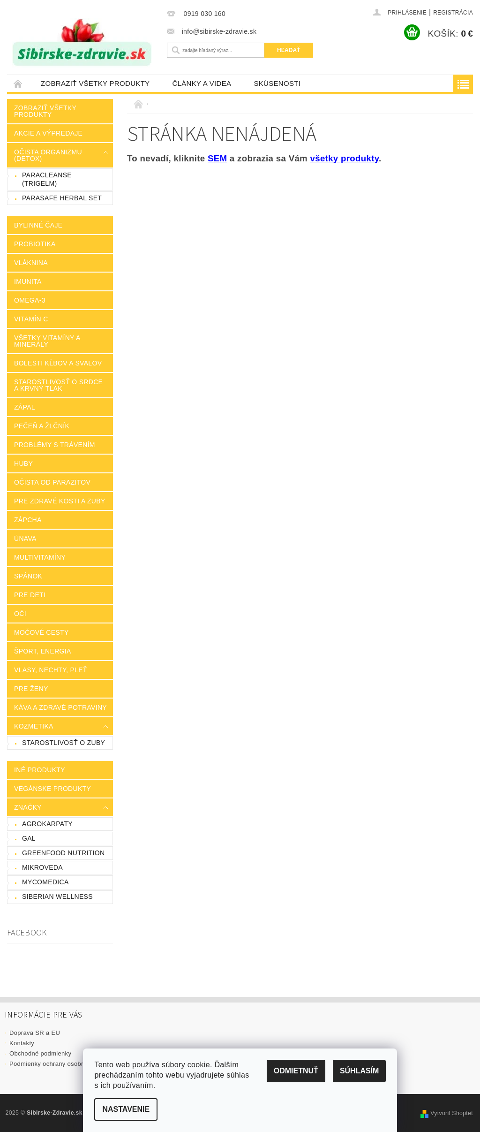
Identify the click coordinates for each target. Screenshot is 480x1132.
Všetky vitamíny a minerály (47, 341)
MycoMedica (45, 882)
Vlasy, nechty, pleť (50, 670)
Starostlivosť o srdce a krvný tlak (58, 385)
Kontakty (21, 1043)
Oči (20, 613)
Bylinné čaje (38, 225)
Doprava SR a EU (34, 1032)
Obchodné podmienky (40, 1053)
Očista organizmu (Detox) (48, 155)
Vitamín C (31, 319)
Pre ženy (31, 688)
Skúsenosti (277, 83)
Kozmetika (33, 726)
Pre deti (29, 595)
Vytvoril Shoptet (451, 1113)
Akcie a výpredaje (48, 133)
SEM (217, 158)
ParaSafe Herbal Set (62, 198)
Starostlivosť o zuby (63, 742)
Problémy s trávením (54, 444)
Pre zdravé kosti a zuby (59, 501)
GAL (29, 838)
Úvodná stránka (18, 83)
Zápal (24, 407)
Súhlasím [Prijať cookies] (359, 1071)
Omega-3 (29, 300)
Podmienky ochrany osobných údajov (62, 1063)
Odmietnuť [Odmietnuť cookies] (295, 1071)
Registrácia (453, 12)
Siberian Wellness (57, 896)
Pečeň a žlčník (41, 426)
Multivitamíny (40, 557)
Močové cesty (41, 632)
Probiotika (35, 244)
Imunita (28, 281)
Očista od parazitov (52, 482)
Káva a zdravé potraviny (60, 707)
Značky (28, 807)
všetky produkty (344, 158)
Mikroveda (42, 867)
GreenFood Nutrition (63, 853)
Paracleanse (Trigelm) (47, 179)
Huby (23, 463)
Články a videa (201, 83)
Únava (25, 538)
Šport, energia (42, 651)
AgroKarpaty (47, 824)
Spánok (28, 576)
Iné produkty (39, 770)
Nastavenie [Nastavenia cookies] (126, 1109)
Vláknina (31, 262)
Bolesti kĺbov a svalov (58, 363)
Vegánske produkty (52, 788)
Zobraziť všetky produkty (95, 83)
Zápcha (28, 520)
